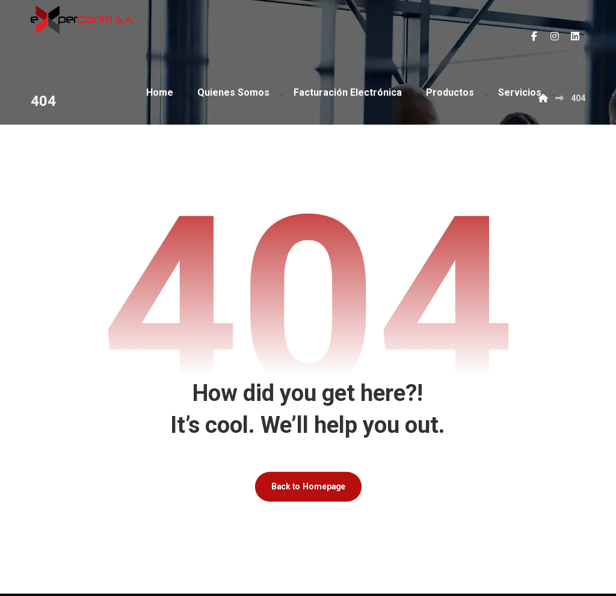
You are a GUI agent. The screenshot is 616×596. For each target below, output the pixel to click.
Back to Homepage (308, 488)
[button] (534, 36)
